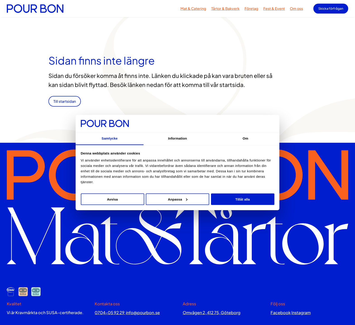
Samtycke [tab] (110, 138)
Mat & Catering (193, 8)
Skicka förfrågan (330, 8)
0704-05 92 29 (110, 312)
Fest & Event (274, 8)
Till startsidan (64, 101)
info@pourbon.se (143, 312)
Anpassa (177, 199)
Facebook (281, 312)
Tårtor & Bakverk (225, 8)
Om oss (296, 8)
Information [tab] (177, 138)
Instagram (301, 312)
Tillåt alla (242, 199)
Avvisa (112, 199)
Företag (251, 8)
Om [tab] (245, 138)
